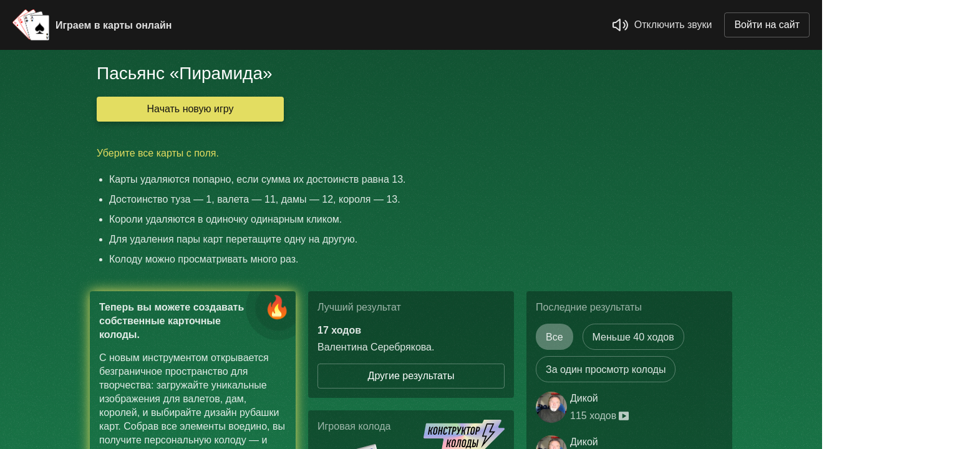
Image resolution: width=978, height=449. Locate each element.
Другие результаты (411, 375)
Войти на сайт (767, 24)
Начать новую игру (190, 109)
